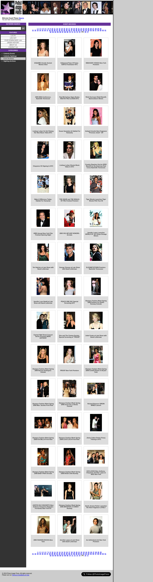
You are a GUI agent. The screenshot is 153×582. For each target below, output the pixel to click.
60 (103, 30)
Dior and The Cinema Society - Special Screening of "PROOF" (69, 336)
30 (100, 29)
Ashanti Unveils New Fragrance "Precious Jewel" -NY (96, 132)
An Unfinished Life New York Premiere (96, 540)
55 (91, 30)
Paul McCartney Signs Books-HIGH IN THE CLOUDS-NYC (69, 97)
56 (93, 30)
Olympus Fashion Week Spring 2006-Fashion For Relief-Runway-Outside (96, 302)
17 (69, 29)
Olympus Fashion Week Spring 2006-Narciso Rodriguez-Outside (43, 370)
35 (42, 30)
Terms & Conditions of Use (20, 575)
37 (47, 30)
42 (59, 30)
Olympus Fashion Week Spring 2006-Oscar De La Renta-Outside (69, 404)
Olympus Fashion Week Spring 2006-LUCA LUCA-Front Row (69, 438)
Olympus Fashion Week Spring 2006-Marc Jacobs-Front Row (43, 404)
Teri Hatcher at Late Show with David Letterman (43, 268)
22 (81, 29)
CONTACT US (13, 47)
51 (81, 30)
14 (62, 29)
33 (38, 30)
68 (65, 32)
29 (98, 29)
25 (88, 29)
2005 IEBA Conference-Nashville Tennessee (43, 97)
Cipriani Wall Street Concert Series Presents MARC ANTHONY (43, 336)
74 (79, 32)
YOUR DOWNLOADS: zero (13, 40)
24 (86, 29)
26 (91, 29)
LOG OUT (13, 38)
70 (70, 32)
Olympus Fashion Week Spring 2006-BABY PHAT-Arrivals (43, 472)
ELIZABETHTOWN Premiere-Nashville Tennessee (96, 268)
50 (79, 30)
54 (88, 30)
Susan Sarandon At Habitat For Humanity (69, 132)
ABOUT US (13, 45)
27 (93, 29)
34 (40, 30)
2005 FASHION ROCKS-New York (43, 540)
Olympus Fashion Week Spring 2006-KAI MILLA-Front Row (43, 438)
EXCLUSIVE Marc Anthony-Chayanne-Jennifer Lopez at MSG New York (96, 472)
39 (52, 30)
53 (86, 30)
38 (50, 30)
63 (53, 32)
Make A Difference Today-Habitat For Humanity (43, 200)
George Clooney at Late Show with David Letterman (69, 268)
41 (57, 30)
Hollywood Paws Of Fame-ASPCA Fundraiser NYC (70, 63)
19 (74, 29)
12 (57, 29)
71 (72, 32)
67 (62, 32)
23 (83, 29)
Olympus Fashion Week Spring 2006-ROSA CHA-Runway (69, 472)
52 (83, 30)
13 (59, 29)
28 (96, 29)
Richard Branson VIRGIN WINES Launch (96, 404)
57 (96, 30)
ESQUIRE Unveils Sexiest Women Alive (43, 63)
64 (55, 32)
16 (66, 29)
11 (54, 29)
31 (33, 30)
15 (64, 29)
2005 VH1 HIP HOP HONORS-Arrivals (69, 234)
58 (98, 30)
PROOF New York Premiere (69, 370)
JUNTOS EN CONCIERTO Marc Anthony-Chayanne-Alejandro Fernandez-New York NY (43, 506)
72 (75, 32)
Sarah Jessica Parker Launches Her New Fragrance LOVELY (96, 506)
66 (60, 32)
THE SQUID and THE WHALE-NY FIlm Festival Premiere (69, 200)
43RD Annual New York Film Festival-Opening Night (43, 234)
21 (79, 29)
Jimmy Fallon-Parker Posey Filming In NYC (96, 438)
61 (105, 30)
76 (85, 32)
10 (52, 29)
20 (76, 29)
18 (71, 29)
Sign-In (21, 18)
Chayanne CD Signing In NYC (43, 166)
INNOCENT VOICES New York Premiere (96, 63)
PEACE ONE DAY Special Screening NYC (69, 302)
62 (50, 32)
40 (54, 30)
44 (64, 30)
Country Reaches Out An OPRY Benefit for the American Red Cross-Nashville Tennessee (96, 166)
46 (69, 30)
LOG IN (13, 36)
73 (77, 32)
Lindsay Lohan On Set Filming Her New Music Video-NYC (43, 132)
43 (62, 30)
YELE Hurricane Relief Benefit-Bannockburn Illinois (96, 97)
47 (71, 30)
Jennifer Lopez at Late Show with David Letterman (69, 540)
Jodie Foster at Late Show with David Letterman (96, 336)
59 (100, 30)
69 (67, 32)
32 (35, 30)
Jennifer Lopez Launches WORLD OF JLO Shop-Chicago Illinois (96, 234)
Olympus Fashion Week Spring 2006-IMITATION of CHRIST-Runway (69, 506)
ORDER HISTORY (13, 42)
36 (45, 30)
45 (66, 30)
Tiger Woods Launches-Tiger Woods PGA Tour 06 (96, 200)
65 (58, 32)
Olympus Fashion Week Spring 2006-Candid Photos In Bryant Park (96, 370)
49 (76, 30)
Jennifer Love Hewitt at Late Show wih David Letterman (43, 302)
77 (88, 32)
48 (74, 30)
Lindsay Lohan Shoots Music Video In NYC (69, 166)
